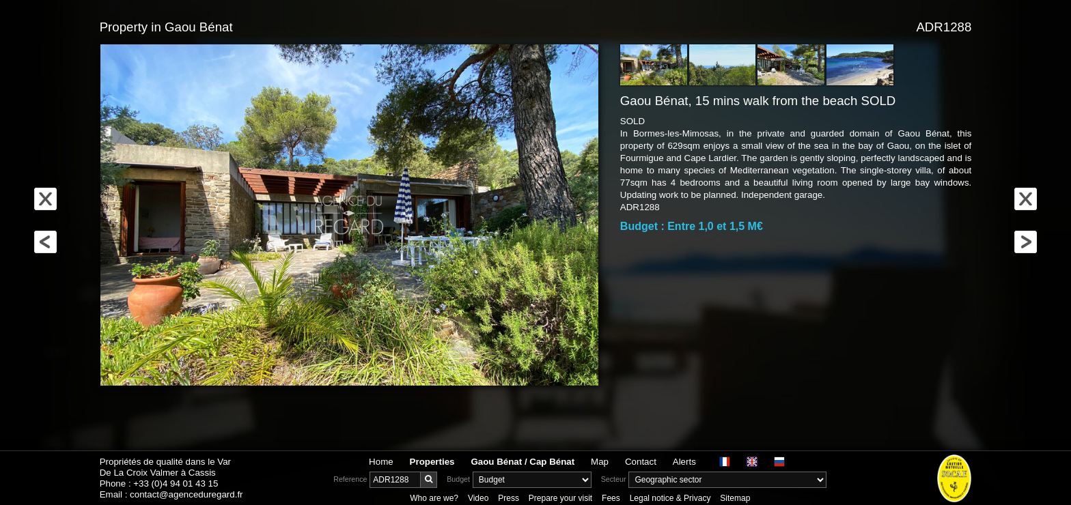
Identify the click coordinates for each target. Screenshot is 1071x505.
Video (478, 498)
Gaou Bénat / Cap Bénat (522, 462)
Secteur (613, 479)
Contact (640, 462)
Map (600, 462)
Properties (432, 462)
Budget (458, 479)
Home (381, 462)
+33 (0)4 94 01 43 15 (175, 483)
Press (508, 498)
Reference (350, 479)
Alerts (684, 462)
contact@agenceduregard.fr (186, 494)
